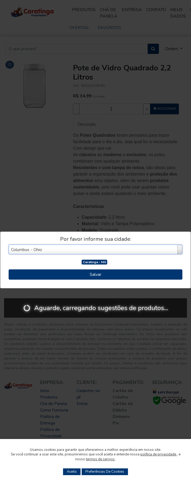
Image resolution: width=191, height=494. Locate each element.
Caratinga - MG (94, 262)
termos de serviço (100, 459)
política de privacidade (158, 454)
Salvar (95, 274)
